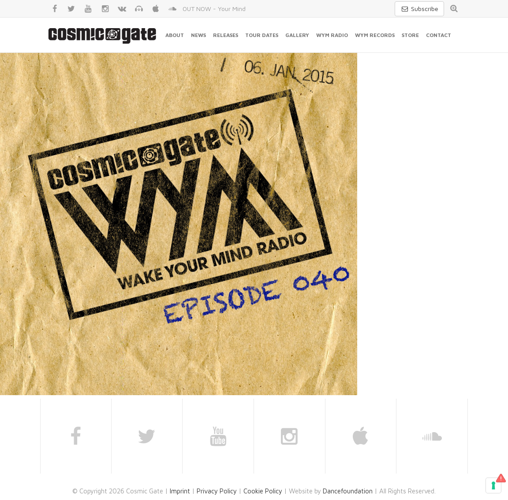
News (198, 35)
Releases (225, 35)
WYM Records (375, 35)
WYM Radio (332, 35)
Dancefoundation (348, 491)
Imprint (180, 491)
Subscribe (419, 8)
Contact (438, 35)
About (174, 35)
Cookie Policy (262, 491)
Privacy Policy (217, 491)
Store (410, 35)
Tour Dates (261, 35)
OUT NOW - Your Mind (214, 8)
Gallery (297, 35)
